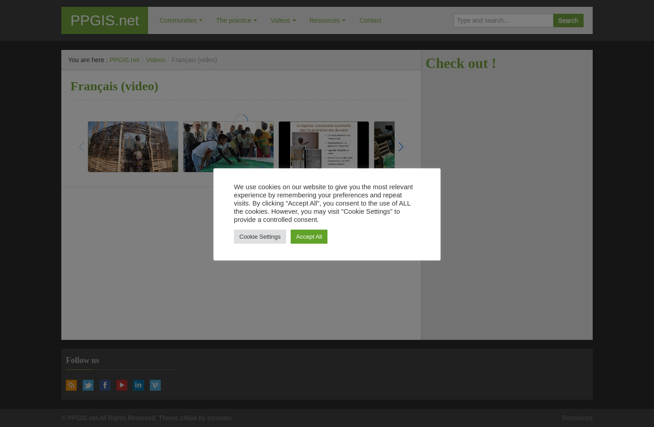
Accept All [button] (309, 236)
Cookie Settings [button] (260, 236)
